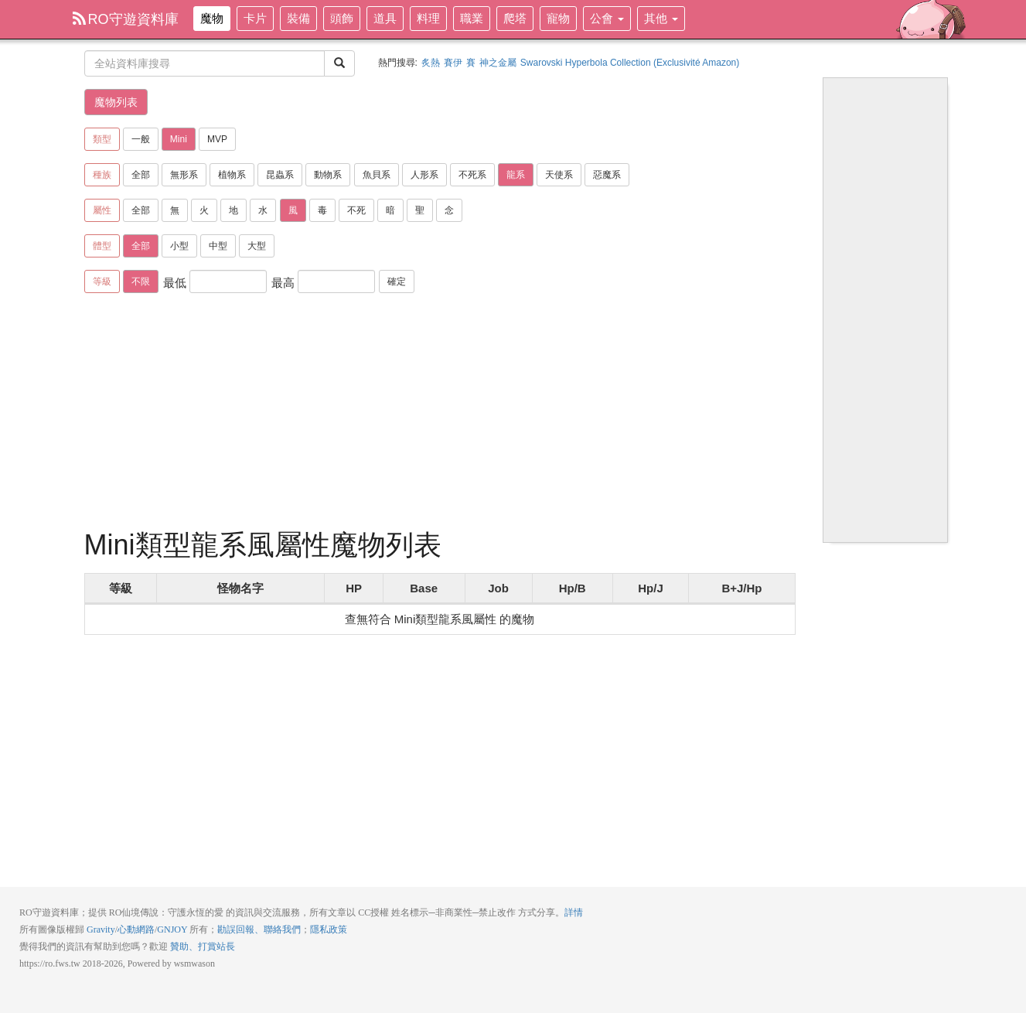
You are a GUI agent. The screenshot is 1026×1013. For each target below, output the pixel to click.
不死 (356, 210)
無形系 (184, 174)
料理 (428, 18)
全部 (140, 174)
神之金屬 (497, 62)
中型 (218, 245)
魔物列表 (116, 102)
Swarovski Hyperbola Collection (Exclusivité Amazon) (629, 62)
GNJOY (172, 929)
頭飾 (341, 18)
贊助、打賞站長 (202, 946)
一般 (140, 139)
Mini (178, 139)
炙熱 (430, 62)
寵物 (558, 18)
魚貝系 (376, 174)
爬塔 (515, 18)
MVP (217, 139)
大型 (256, 245)
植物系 (232, 174)
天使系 (559, 174)
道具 (385, 18)
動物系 (328, 174)
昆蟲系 (280, 174)
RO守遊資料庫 (126, 19)
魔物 (211, 18)
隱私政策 (328, 929)
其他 (661, 18)
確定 (396, 281)
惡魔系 (607, 174)
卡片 (255, 18)
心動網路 (136, 929)
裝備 (298, 18)
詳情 (573, 912)
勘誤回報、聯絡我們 (259, 929)
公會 (607, 18)
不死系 (472, 174)
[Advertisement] (440, 413)
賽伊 (453, 62)
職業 (471, 18)
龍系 (515, 174)
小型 (179, 245)
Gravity (101, 929)
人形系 (424, 174)
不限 (140, 281)
